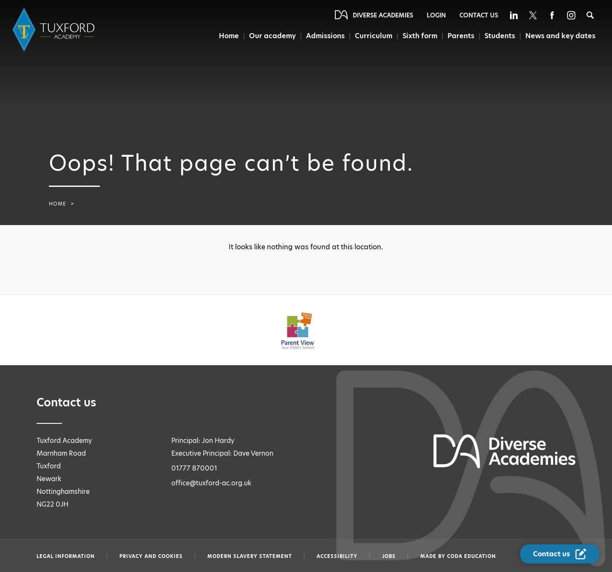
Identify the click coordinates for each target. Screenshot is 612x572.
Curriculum (373, 36)
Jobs (389, 556)
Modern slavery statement (249, 556)
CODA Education (471, 556)
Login (436, 15)
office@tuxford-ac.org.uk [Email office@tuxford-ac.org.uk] (211, 483)
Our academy (272, 36)
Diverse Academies (383, 15)
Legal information (66, 556)
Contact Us (478, 15)
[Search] (590, 15)
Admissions (325, 36)
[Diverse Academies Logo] (54, 30)
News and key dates (560, 36)
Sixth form (419, 36)
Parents (461, 36)
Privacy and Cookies (151, 556)
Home (229, 36)
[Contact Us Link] (559, 554)
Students (499, 36)
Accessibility (337, 556)
